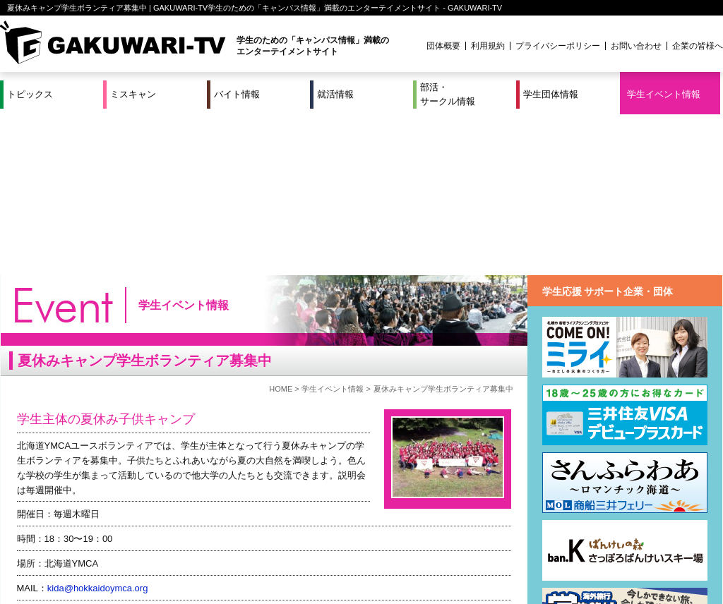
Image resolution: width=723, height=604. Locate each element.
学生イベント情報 (663, 94)
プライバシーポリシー (557, 46)
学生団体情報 (550, 94)
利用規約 (488, 46)
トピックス (30, 94)
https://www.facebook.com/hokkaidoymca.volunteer (148, 476)
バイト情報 (237, 94)
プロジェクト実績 (266, 564)
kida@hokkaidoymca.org (97, 427)
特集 (266, 547)
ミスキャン (133, 94)
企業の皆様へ (697, 46)
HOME (280, 228)
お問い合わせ (636, 46)
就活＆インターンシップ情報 (195, 547)
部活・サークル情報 (447, 94)
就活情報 (335, 94)
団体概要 (443, 46)
